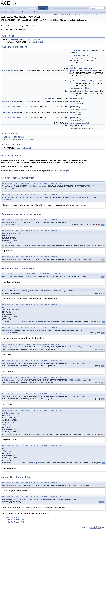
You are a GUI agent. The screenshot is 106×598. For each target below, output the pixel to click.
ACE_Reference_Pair (14, 39)
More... (35, 26)
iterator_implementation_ (24, 148)
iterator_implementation (77, 123)
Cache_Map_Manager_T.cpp (15, 519)
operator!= (72, 91)
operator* (72, 98)
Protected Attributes (90, 15)
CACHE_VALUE (38, 42)
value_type (36, 39)
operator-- (72, 112)
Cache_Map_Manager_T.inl (15, 522)
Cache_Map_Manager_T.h (14, 517)
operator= (72, 71)
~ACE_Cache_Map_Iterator (78, 68)
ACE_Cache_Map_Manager (59, 171)
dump (71, 126)
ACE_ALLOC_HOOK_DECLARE (14, 137)
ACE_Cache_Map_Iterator (78, 50)
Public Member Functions (67, 15)
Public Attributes (79, 15)
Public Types (57, 15)
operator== (73, 81)
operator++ (73, 101)
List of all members (100, 15)
